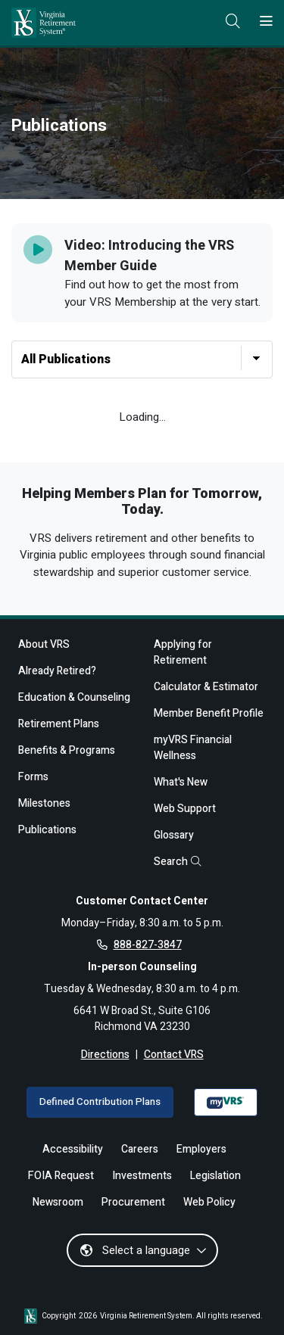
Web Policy (209, 1202)
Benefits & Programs (66, 750)
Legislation (215, 1176)
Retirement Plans (58, 724)
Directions (105, 1055)
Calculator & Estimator (206, 687)
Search (177, 862)
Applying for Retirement (183, 652)
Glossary (174, 835)
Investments (142, 1176)
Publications (47, 830)
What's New (181, 782)
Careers (139, 1149)
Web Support (185, 809)
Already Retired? (57, 671)
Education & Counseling (74, 697)
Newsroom (58, 1202)
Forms (33, 777)
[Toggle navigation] (266, 22)
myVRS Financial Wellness (193, 748)
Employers (201, 1149)
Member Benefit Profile (209, 713)
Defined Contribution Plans (100, 1101)
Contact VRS (174, 1055)
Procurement (133, 1202)
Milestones (44, 803)
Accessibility (72, 1149)
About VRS (44, 644)
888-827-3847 (148, 945)
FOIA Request (61, 1176)
